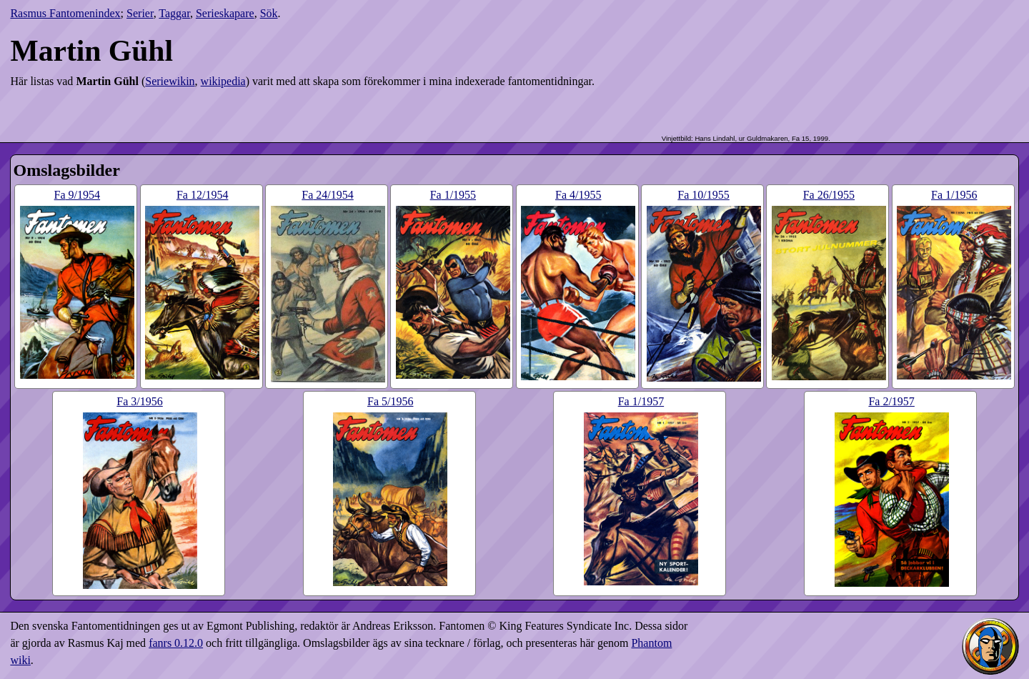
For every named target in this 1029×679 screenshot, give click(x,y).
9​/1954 (77, 195)
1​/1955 (453, 195)
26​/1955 (829, 195)
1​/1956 (954, 195)
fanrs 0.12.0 (176, 643)
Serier (140, 13)
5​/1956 (390, 401)
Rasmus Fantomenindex (65, 13)
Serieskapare (225, 13)
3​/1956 (139, 401)
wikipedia (223, 81)
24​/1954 (327, 195)
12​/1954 (202, 195)
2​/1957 (891, 401)
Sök (269, 13)
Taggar (174, 13)
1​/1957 (641, 401)
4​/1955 (578, 195)
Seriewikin (169, 81)
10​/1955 (703, 195)
